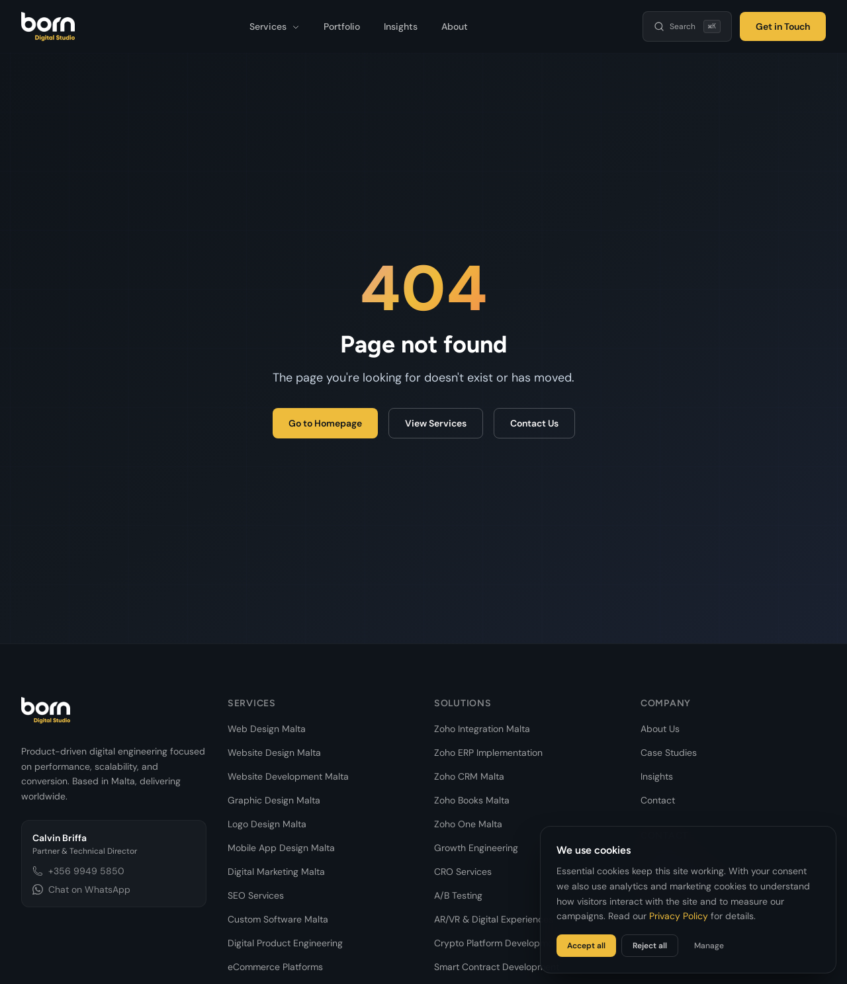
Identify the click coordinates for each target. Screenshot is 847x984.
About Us (660, 729)
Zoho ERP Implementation (488, 752)
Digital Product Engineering (285, 943)
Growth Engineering (476, 848)
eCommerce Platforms (275, 967)
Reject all (650, 945)
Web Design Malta (267, 729)
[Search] (687, 26)
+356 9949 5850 (78, 871)
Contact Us (534, 423)
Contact (658, 800)
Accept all (586, 945)
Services (274, 26)
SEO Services (256, 895)
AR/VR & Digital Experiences (493, 919)
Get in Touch (783, 26)
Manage (709, 945)
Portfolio (342, 26)
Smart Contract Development (496, 967)
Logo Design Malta (267, 824)
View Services (436, 423)
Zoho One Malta (468, 824)
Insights (401, 26)
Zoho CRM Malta (469, 776)
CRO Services (463, 872)
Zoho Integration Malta (482, 729)
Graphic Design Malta (274, 800)
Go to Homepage (325, 423)
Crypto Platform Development (498, 943)
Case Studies (669, 752)
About (454, 26)
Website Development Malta (288, 776)
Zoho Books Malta (472, 800)
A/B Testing (458, 895)
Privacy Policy (678, 916)
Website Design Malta (274, 752)
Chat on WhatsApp (81, 889)
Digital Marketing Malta (276, 872)
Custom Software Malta (278, 919)
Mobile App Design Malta (281, 848)
